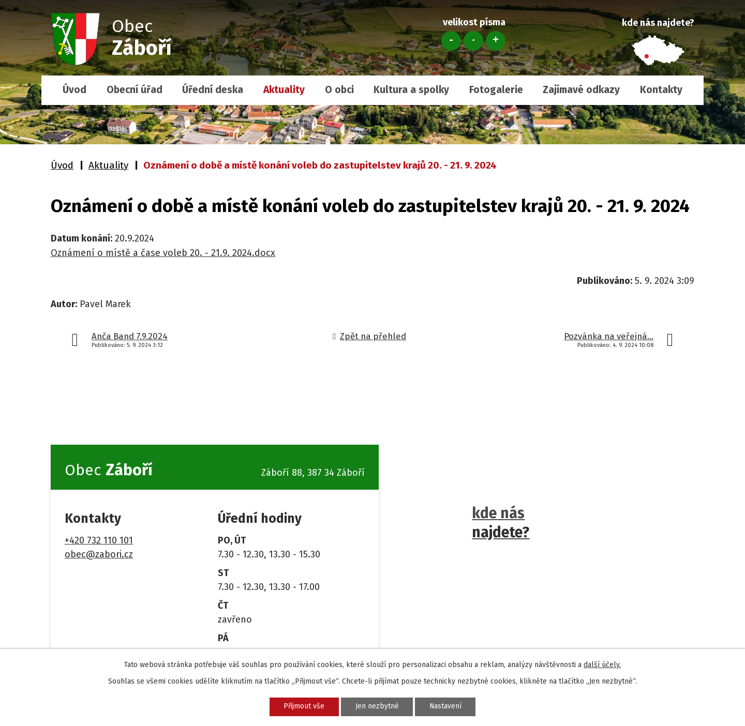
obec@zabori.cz (99, 554)
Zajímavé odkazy (581, 90)
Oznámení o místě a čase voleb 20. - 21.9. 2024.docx (163, 253)
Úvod (74, 90)
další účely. (602, 664)
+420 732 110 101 (99, 540)
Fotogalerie (496, 90)
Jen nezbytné (376, 706)
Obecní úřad (134, 90)
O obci (339, 90)
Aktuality (284, 90)
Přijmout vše (303, 706)
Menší (451, 41)
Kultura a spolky (411, 90)
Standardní (473, 41)
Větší (495, 41)
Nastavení (445, 706)
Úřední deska (212, 90)
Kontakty (661, 90)
